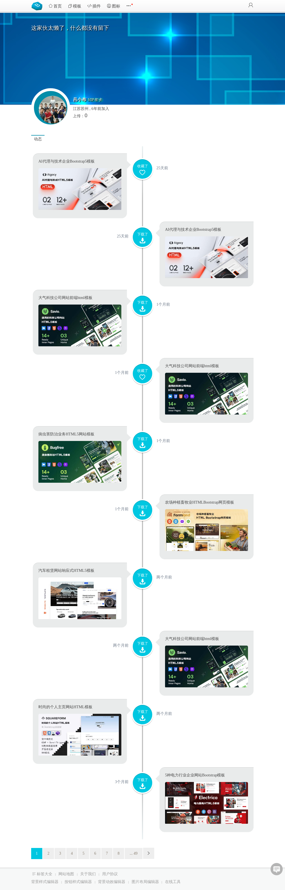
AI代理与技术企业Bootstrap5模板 (66, 161)
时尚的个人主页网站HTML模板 (65, 707)
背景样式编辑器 (44, 882)
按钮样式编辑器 (78, 882)
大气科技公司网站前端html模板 (65, 298)
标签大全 (44, 874)
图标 (113, 6)
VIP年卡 (95, 100)
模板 (74, 6)
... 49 (133, 853)
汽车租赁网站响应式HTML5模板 (66, 570)
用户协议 (110, 874)
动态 (38, 139)
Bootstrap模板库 (38, 5)
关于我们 (88, 874)
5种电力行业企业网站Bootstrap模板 (195, 775)
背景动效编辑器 (111, 882)
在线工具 (173, 882)
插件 (94, 6)
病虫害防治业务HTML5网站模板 (66, 434)
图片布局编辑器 (145, 882)
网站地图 (66, 874)
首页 (55, 6)
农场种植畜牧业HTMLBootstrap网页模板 (199, 502)
